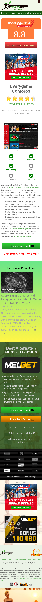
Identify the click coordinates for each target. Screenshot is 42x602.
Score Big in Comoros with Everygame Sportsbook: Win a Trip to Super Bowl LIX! (21, 299)
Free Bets (31, 160)
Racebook (31, 179)
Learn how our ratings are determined (21, 117)
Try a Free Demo (21, 419)
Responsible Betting (25, 559)
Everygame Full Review (21, 103)
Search (34, 559)
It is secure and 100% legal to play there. (24, 187)
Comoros (5, 13)
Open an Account (20, 246)
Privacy (16, 559)
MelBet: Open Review (21, 428)
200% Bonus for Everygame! (22, 45)
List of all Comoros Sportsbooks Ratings (21, 477)
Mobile (30, 170)
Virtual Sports (11, 179)
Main (13, 13)
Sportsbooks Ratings (24, 13)
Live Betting (11, 170)
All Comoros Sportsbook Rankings (21, 441)
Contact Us (10, 559)
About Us (3, 559)
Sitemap (39, 559)
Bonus (11, 160)
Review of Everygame (22, 236)
